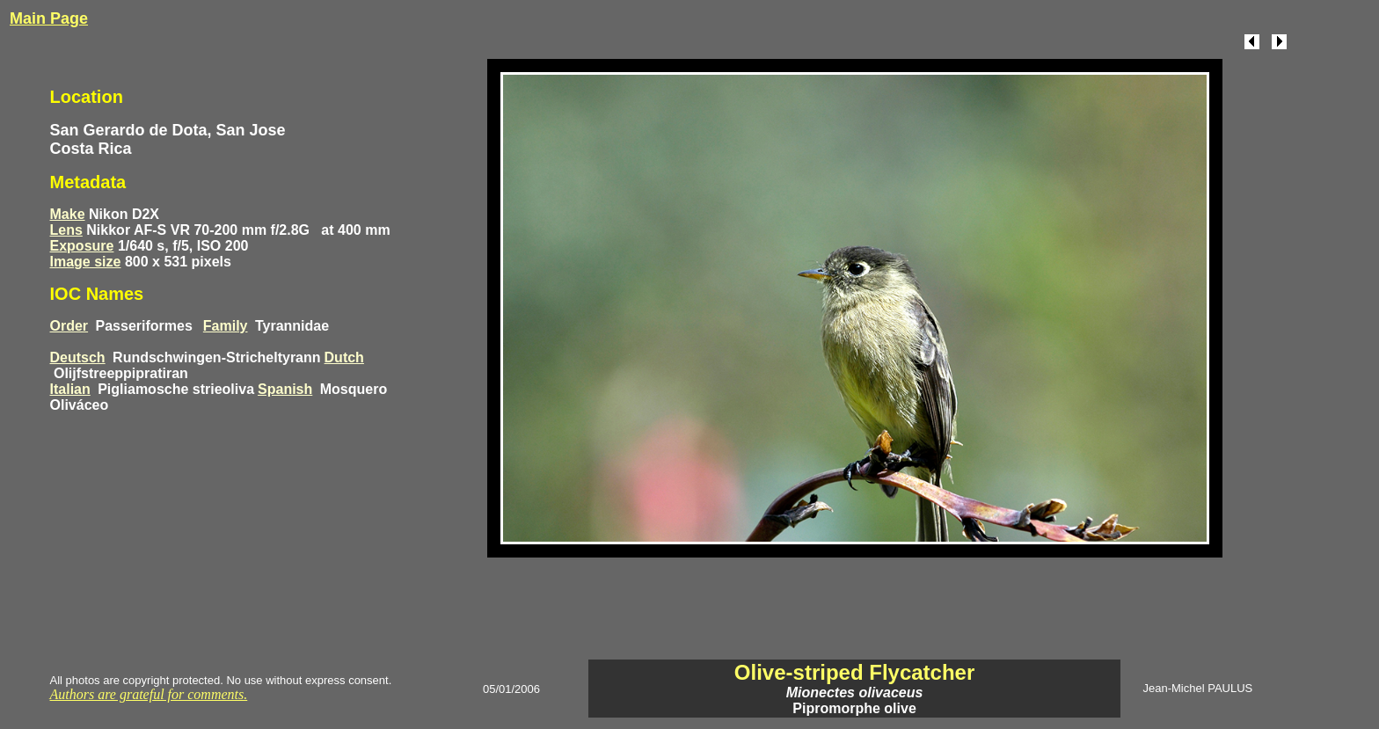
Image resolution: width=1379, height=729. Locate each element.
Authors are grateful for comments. (149, 694)
